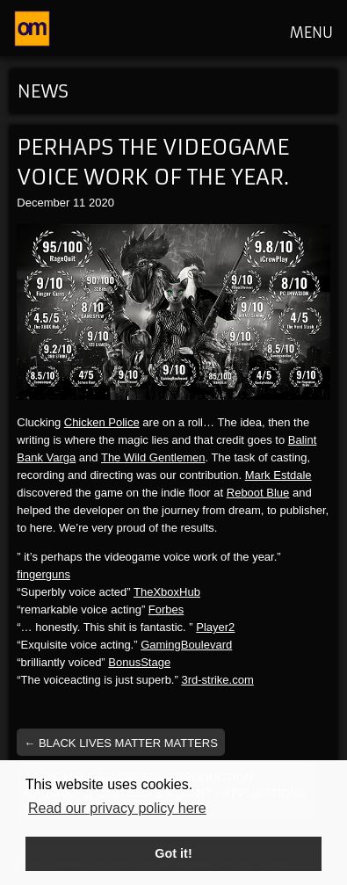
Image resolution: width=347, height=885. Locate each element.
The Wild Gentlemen (153, 457)
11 (79, 202)
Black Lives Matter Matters (121, 743)
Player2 (215, 627)
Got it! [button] (173, 853)
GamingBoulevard (186, 644)
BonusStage (139, 662)
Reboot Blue (258, 492)
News (43, 91)
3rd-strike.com (217, 679)
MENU (311, 32)
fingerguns (43, 574)
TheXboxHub (167, 591)
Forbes (166, 609)
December (43, 202)
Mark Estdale (278, 475)
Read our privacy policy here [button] (117, 808)
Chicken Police (102, 422)
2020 (101, 202)
